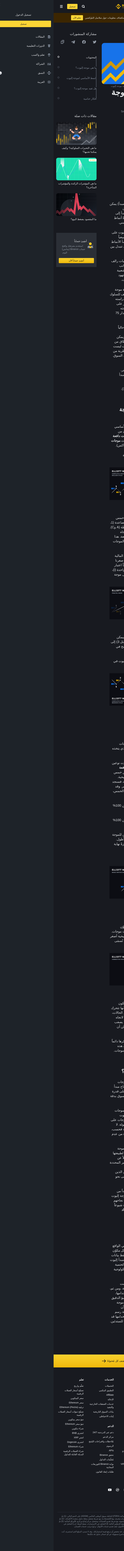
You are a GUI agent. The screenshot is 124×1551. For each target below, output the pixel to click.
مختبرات (86, 1468)
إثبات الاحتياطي (53, 1416)
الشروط (116, 1413)
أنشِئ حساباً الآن (23, 260)
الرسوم (56, 1446)
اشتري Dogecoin (22, 1442)
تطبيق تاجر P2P (82, 1447)
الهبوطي (95, 251)
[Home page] (72, 6)
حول (118, 1386)
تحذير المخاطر (113, 1435)
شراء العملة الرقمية (80, 1390)
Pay (88, 1395)
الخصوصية (115, 1417)
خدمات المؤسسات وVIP (78, 1464)
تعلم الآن (23, 17)
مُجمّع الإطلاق (84, 1413)
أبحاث (87, 1426)
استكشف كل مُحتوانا (62, 1361)
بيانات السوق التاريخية (50, 1411)
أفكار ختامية (105, 173)
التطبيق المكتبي (52, 1390)
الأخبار (117, 1399)
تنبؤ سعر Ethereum (21, 1424)
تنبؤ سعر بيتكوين (22, 1419)
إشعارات (116, 1440)
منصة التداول (84, 1386)
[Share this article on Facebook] (30, 42)
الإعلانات (116, 1395)
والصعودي (82, 251)
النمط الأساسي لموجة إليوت (94, 147)
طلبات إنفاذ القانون (51, 1471)
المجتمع (116, 1431)
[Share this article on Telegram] (19, 42)
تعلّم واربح (25, 1386)
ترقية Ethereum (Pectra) (18, 1407)
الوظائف (116, 1390)
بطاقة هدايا (85, 1408)
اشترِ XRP (25, 1437)
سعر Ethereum (22, 1402)
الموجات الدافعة (103, 154)
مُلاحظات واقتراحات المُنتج (47, 1441)
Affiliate (56, 1395)
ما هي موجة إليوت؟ (100, 142)
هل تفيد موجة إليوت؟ (99, 168)
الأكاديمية (86, 1404)
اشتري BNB (24, 1433)
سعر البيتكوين (23, 1398)
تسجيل (19, 6)
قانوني (117, 1408)
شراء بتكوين (24, 1428)
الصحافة (116, 1404)
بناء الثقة (116, 1422)
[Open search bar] (29, 6)
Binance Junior (82, 1399)
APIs (57, 1450)
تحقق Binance (53, 1455)
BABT (87, 1422)
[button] (8, 6)
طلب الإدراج (84, 1459)
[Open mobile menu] (8, 6)
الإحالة (57, 1399)
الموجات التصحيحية (101, 160)
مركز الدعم (54, 1437)
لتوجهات (101, 246)
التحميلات (55, 1386)
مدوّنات (116, 1426)
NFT (88, 1417)
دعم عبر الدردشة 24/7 (49, 1432)
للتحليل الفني (95, 1288)
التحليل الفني (99, 213)
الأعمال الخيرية (83, 1431)
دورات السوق (96, 337)
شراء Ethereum (22, 1446)
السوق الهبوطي (97, 460)
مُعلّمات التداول (53, 1459)
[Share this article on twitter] (41, 42)
